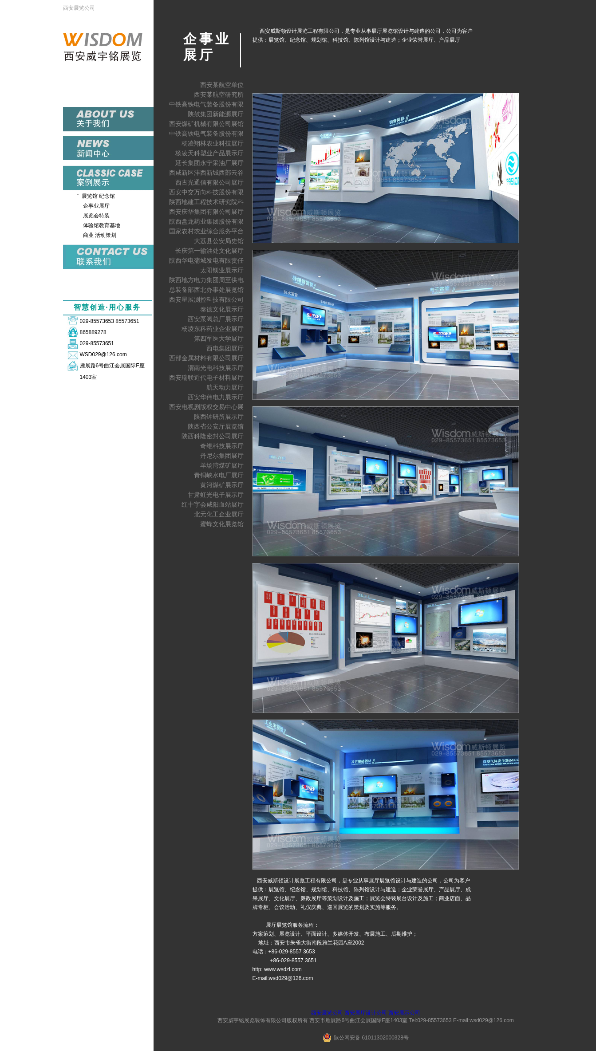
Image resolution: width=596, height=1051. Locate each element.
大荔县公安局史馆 (219, 240)
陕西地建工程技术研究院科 (206, 201)
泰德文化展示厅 (222, 309)
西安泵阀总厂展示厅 (216, 319)
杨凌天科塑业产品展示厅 (209, 153)
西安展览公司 (79, 8)
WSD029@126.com (103, 354)
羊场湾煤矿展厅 (222, 465)
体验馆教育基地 (101, 225)
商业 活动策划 (99, 235)
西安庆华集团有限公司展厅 (206, 211)
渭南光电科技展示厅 (216, 367)
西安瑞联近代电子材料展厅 (206, 377)
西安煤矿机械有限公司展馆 (206, 123)
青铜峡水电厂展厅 (219, 475)
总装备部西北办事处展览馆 (206, 289)
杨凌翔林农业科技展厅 (213, 143)
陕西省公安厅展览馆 (216, 426)
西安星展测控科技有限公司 (206, 299)
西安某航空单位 (222, 84)
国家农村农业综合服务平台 (206, 231)
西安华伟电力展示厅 (216, 397)
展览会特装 (96, 216)
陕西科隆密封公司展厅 (213, 436)
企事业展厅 (96, 206)
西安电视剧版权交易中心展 (206, 406)
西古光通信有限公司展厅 (209, 182)
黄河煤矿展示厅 (222, 484)
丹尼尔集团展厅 (222, 455)
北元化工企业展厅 (219, 514)
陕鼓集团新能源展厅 (216, 114)
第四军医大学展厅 (219, 338)
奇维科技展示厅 (222, 445)
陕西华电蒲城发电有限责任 (206, 260)
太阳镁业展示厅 (222, 270)
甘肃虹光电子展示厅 (216, 494)
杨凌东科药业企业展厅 (213, 328)
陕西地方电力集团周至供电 (206, 279)
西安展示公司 (404, 1013)
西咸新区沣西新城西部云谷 (206, 172)
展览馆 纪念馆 (98, 196)
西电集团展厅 (225, 348)
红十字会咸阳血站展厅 (213, 504)
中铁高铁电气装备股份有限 (206, 104)
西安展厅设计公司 (365, 1013)
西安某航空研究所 (219, 94)
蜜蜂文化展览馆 (222, 523)
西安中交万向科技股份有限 (206, 192)
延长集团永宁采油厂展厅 (209, 162)
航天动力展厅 (225, 387)
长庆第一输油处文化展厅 (209, 250)
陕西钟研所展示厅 (219, 416)
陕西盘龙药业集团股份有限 (206, 221)
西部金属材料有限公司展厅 (206, 358)
